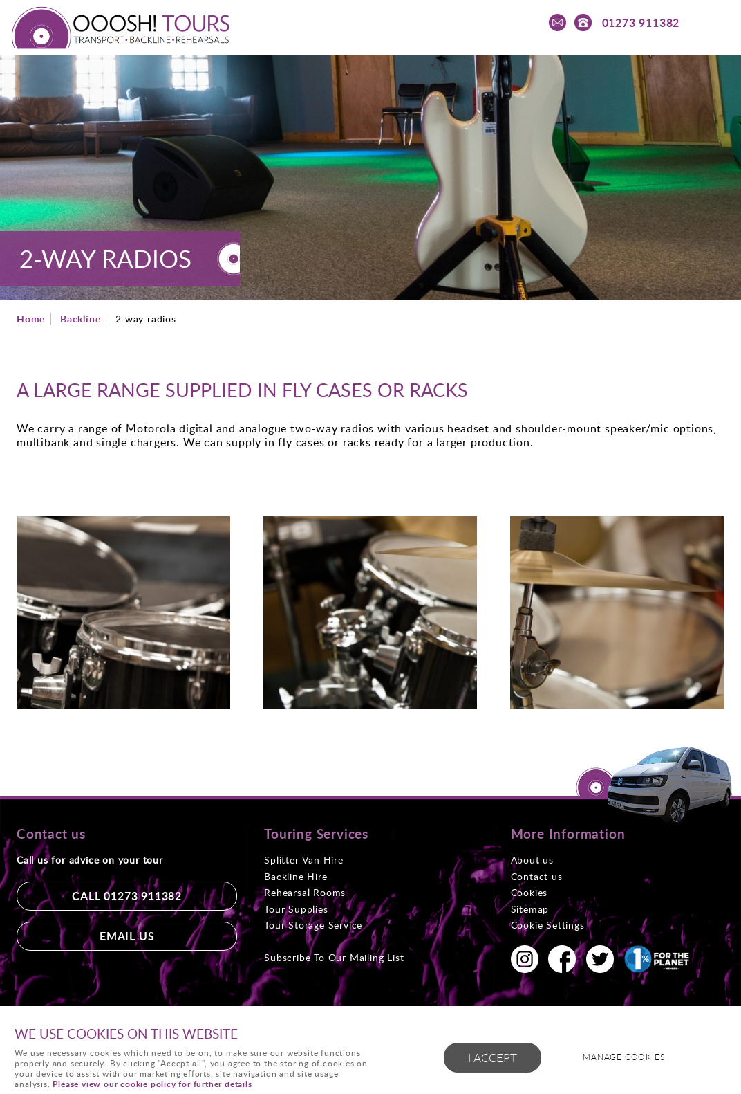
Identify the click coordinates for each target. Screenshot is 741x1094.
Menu (717, 22)
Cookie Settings (548, 924)
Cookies (529, 892)
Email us (127, 936)
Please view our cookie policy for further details (152, 1084)
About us (532, 859)
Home (31, 318)
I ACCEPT (492, 1058)
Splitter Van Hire (304, 859)
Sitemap (530, 908)
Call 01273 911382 (127, 896)
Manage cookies (623, 1057)
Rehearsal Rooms (305, 892)
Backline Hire (295, 876)
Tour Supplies (296, 908)
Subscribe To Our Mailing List (334, 957)
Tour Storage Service (313, 924)
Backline (80, 318)
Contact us (537, 876)
